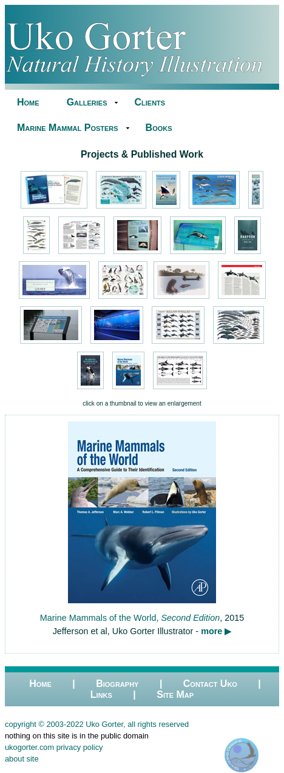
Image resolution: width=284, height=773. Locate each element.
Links (101, 694)
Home (28, 102)
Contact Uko (210, 683)
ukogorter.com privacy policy (54, 747)
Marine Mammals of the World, (130, 618)
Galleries (87, 102)
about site (22, 758)
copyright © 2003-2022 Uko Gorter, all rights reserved (97, 724)
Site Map (175, 694)
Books (159, 127)
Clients (149, 102)
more (211, 631)
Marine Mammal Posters (67, 127)
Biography (117, 683)
